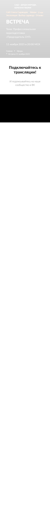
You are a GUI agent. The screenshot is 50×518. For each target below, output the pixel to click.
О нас (40, 13)
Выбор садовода (26, 15)
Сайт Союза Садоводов (17, 12)
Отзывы (39, 15)
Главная (9, 51)
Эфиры (20, 51)
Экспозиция (11, 15)
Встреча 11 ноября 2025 (19, 54)
